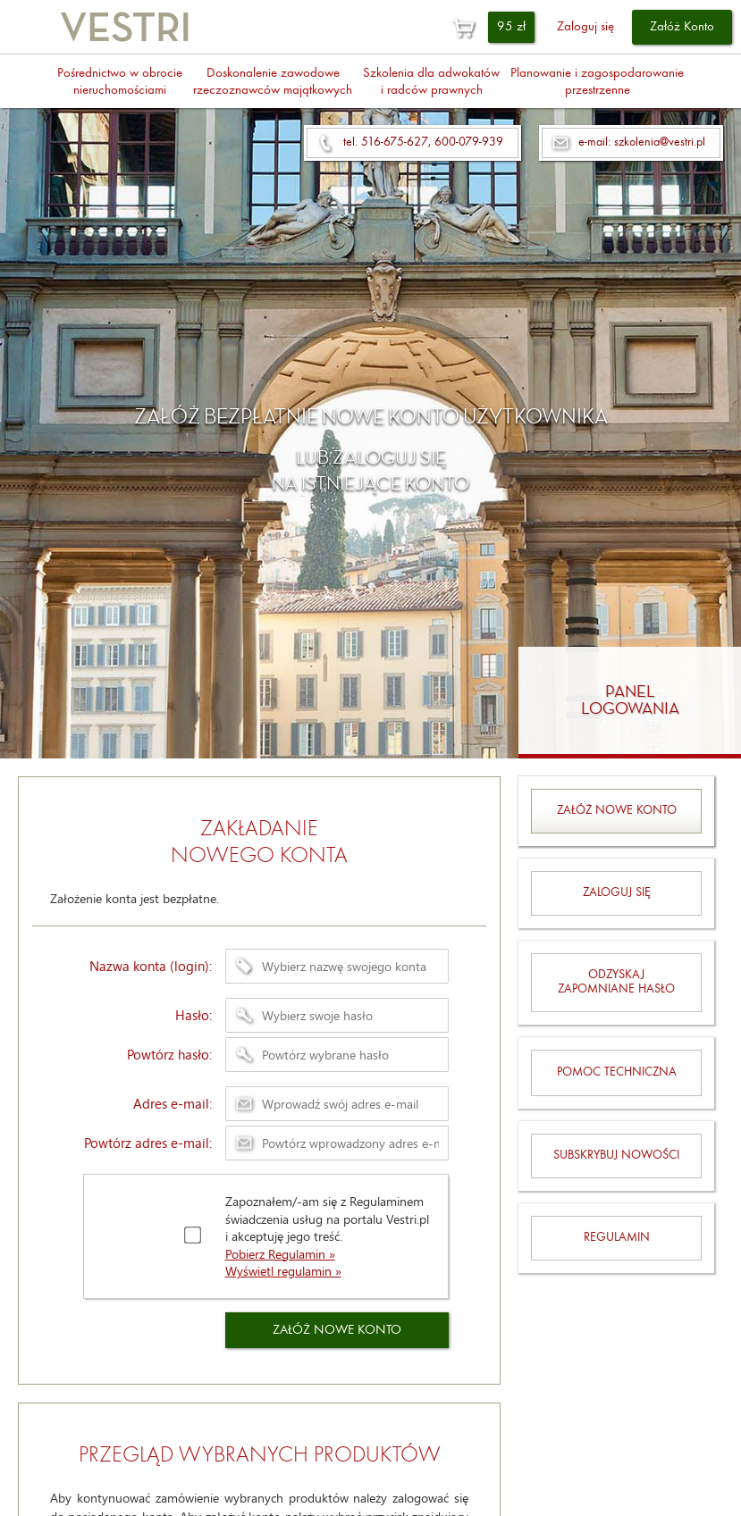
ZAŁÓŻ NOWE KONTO (337, 1330)
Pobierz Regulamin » (280, 1253)
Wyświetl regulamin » (283, 1270)
